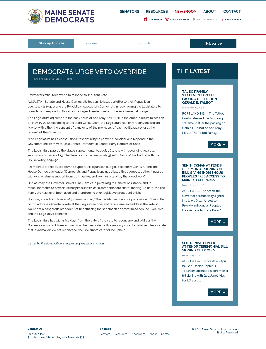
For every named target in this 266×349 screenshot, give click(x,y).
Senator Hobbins (64, 79)
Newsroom (186, 11)
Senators (129, 11)
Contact (232, 11)
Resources (157, 11)
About (209, 11)
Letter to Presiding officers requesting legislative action (66, 243)
